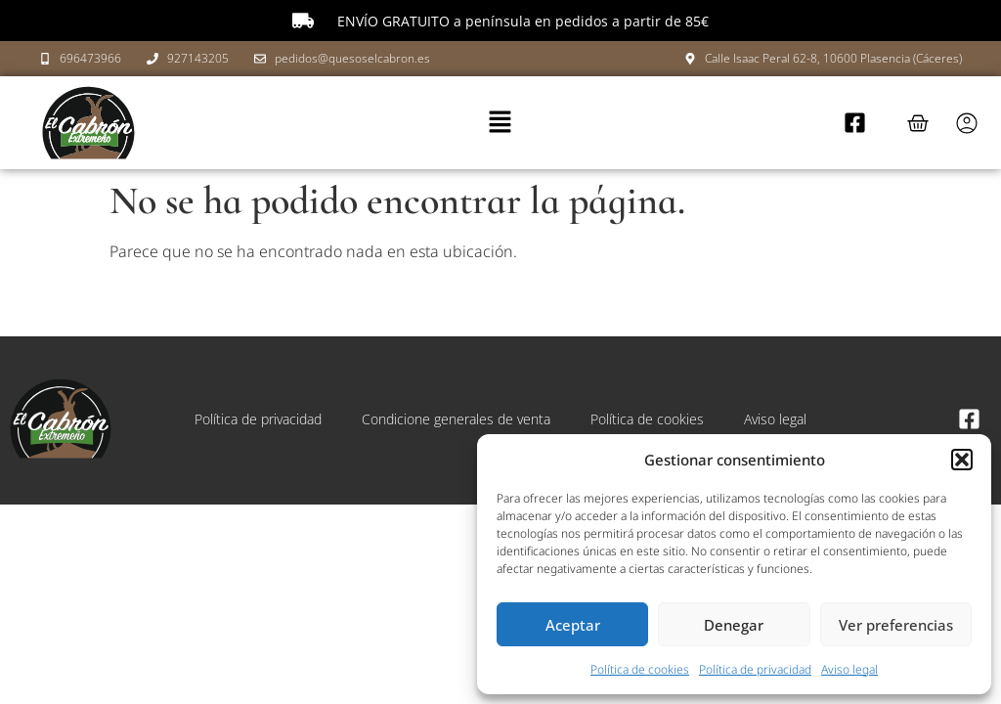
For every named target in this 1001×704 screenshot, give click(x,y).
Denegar (733, 625)
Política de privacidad (755, 669)
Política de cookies (639, 669)
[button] (962, 459)
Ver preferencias (896, 625)
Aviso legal (849, 669)
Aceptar (572, 625)
